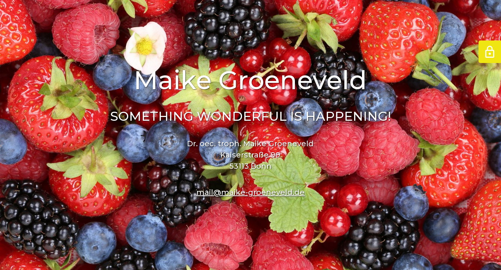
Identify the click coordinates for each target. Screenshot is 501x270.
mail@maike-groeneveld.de (250, 192)
